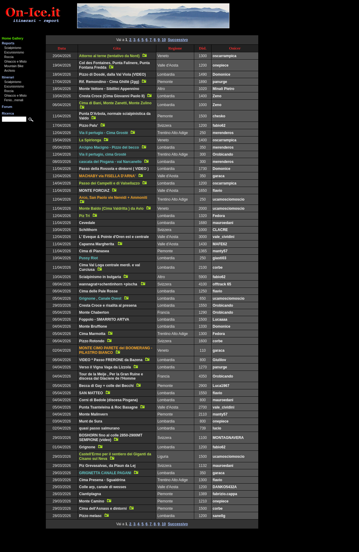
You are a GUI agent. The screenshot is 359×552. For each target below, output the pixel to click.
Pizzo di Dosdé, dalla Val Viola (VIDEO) (112, 74)
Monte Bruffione (93, 326)
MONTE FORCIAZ (94, 190)
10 (164, 40)
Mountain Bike (13, 66)
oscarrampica (224, 56)
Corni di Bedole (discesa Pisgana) (108, 400)
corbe (218, 267)
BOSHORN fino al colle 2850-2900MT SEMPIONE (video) (111, 437)
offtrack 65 (222, 284)
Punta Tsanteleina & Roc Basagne (108, 407)
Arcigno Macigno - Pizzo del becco (109, 147)
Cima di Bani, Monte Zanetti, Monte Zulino (115, 103)
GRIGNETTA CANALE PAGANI (105, 473)
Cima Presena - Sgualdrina (102, 480)
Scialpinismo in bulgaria (100, 277)
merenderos (223, 133)
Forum (7, 107)
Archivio (9, 70)
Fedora (219, 216)
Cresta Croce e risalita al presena (108, 305)
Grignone (87, 447)
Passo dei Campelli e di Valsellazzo (109, 183)
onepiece (221, 65)
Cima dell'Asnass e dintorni (103, 508)
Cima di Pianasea (94, 251)
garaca (219, 176)
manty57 (220, 251)
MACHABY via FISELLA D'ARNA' (107, 176)
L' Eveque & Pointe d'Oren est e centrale (114, 237)
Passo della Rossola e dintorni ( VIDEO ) (114, 169)
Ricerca (8, 113)
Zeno (217, 96)
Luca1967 (221, 386)
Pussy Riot (88, 258)
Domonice (221, 74)
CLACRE (220, 230)
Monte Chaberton (94, 312)
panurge (220, 82)
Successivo (178, 40)
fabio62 (219, 125)
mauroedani (223, 223)
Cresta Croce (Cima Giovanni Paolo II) (112, 96)
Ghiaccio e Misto (15, 61)
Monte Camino (91, 501)
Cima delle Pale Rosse (98, 291)
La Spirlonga (90, 140)
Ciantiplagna (90, 494)
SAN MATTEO (91, 393)
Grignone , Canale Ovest (100, 298)
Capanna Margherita (97, 244)
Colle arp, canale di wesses (102, 487)
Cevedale (87, 223)
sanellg (219, 516)
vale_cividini (223, 237)
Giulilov (219, 360)
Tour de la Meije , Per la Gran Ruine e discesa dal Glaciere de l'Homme (111, 376)
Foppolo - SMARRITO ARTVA (104, 319)
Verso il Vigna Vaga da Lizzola (105, 367)
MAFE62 (220, 244)
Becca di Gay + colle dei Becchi (106, 386)
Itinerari (8, 77)
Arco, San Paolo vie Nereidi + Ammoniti (113, 197)
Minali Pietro (223, 89)
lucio (217, 428)
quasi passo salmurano (99, 428)
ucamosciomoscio (229, 199)
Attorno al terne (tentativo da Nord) (109, 56)
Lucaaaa (220, 319)
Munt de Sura (90, 421)
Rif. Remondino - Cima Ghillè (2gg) (109, 82)
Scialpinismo (12, 48)
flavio (217, 190)
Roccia (9, 57)
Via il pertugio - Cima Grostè (103, 133)
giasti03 (219, 258)
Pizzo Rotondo (91, 341)
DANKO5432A (225, 487)
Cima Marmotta (92, 334)
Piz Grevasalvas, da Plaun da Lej (107, 466)
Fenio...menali (13, 100)
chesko (219, 116)
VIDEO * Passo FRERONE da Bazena (111, 360)
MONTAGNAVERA (228, 438)
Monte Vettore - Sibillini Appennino (109, 89)
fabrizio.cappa (225, 494)
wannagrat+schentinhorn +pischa (108, 284)
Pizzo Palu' (88, 125)
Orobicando (223, 154)
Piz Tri (84, 216)
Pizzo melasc (90, 516)
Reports (8, 43)
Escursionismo (14, 52)
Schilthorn (88, 230)
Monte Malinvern (93, 414)
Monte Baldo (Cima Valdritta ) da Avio (111, 208)
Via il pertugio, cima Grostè (102, 154)
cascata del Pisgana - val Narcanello (110, 162)
